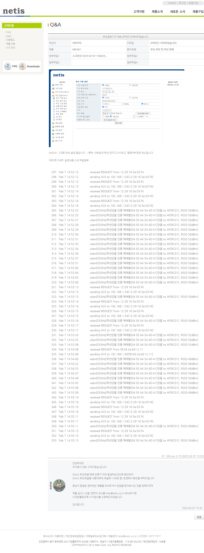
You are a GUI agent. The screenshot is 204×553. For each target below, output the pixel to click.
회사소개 (47, 536)
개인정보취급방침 (74, 536)
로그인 (182, 2)
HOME (172, 2)
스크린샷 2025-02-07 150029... (89, 55)
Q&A (8, 36)
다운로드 (10, 40)
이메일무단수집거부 (96, 536)
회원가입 (193, 2)
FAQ (8, 32)
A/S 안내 (10, 47)
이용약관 (58, 536)
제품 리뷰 (10, 44)
